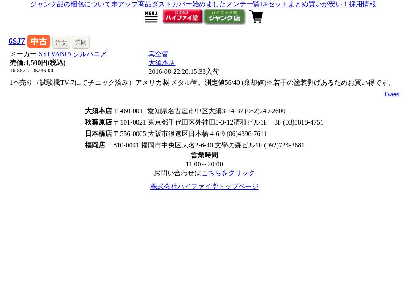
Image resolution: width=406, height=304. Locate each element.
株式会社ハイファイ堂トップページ (204, 186)
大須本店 (161, 62)
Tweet (392, 94)
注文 (61, 42)
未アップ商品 (131, 4)
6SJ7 (16, 41)
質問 (81, 42)
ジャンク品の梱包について (70, 4)
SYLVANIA (73, 53)
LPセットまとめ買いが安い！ (304, 4)
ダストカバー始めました (189, 4)
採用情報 (362, 4)
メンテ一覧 (243, 4)
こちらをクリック (228, 172)
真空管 (158, 53)
